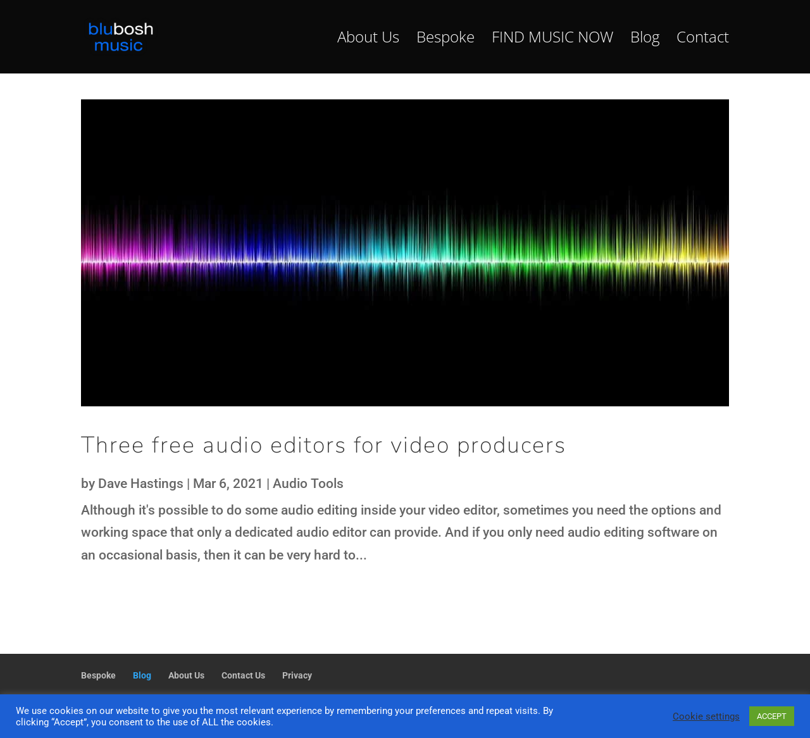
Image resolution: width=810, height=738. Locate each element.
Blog (644, 39)
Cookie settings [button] (706, 716)
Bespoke (445, 39)
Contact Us (243, 675)
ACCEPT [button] (772, 716)
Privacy (297, 675)
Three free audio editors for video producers (323, 445)
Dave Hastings (141, 483)
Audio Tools (308, 483)
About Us (368, 39)
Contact (702, 39)
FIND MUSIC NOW (552, 39)
